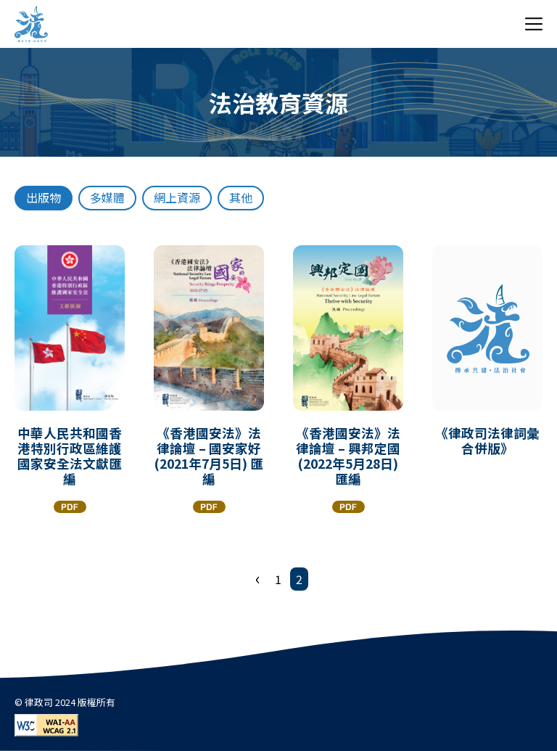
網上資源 (177, 197)
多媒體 (107, 197)
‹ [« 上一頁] (257, 577)
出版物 (43, 197)
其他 (240, 197)
